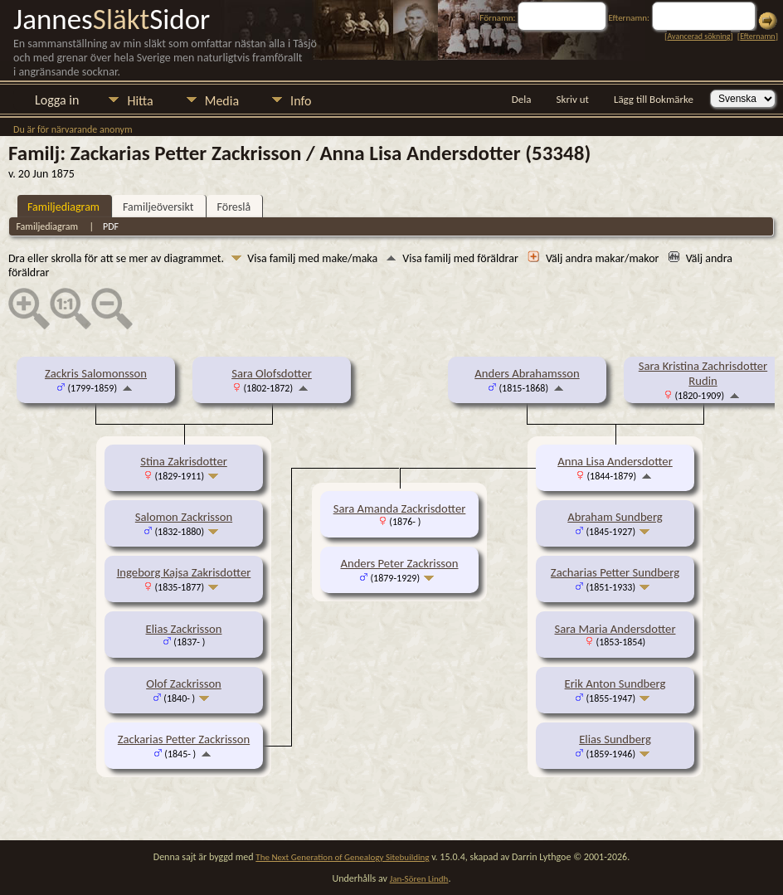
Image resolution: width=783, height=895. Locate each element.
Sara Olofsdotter (271, 373)
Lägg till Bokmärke (653, 99)
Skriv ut (573, 99)
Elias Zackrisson (184, 628)
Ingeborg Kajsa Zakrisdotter (184, 572)
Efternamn (757, 36)
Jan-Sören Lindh (419, 878)
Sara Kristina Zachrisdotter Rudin (703, 373)
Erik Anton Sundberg (615, 683)
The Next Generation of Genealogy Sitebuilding (342, 857)
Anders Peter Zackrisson (399, 563)
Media (222, 101)
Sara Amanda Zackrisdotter (399, 508)
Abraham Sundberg (614, 516)
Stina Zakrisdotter (183, 461)
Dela (522, 99)
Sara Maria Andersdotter (615, 628)
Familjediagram (63, 207)
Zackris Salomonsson (96, 373)
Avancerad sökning (698, 36)
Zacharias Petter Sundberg (615, 572)
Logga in (57, 100)
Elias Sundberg (615, 739)
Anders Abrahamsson (526, 373)
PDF (111, 226)
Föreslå (234, 207)
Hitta (140, 101)
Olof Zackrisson (183, 683)
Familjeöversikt (158, 207)
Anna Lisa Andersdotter (615, 461)
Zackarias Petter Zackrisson (184, 739)
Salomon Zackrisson (183, 516)
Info (300, 101)
